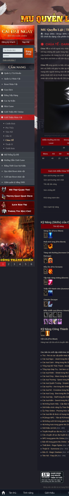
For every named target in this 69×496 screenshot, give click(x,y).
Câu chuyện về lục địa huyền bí (54, 435)
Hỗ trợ (17, 189)
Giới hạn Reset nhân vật (14, 177)
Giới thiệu (50, 492)
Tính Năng (28, 492)
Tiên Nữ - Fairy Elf (49, 456)
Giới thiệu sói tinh (49, 428)
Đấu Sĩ (8, 136)
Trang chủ (42, 33)
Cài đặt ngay (17, 32)
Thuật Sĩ (9, 144)
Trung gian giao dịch (17, 196)
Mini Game (9, 106)
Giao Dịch (8, 90)
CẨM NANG (17, 66)
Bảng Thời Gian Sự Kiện (15, 166)
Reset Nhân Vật (10, 84)
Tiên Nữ (9, 132)
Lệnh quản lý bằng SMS (14, 182)
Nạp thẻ (25, 42)
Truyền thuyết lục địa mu (52, 431)
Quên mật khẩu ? (9, 60)
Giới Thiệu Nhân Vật (13, 117)
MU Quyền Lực (20, 12)
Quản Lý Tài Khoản (12, 73)
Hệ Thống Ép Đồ (11, 155)
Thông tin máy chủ (17, 211)
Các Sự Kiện (9, 101)
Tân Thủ (12, 492)
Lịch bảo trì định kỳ (17, 204)
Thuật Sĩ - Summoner (50, 449)
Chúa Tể (9, 140)
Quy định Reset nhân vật (14, 171)
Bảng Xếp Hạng (11, 95)
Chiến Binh (10, 123)
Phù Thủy (10, 128)
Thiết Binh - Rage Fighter (52, 445)
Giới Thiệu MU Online (13, 112)
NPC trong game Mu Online (53, 438)
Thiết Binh (10, 148)
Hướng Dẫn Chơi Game (14, 160)
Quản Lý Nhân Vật (12, 79)
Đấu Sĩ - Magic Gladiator (52, 452)
